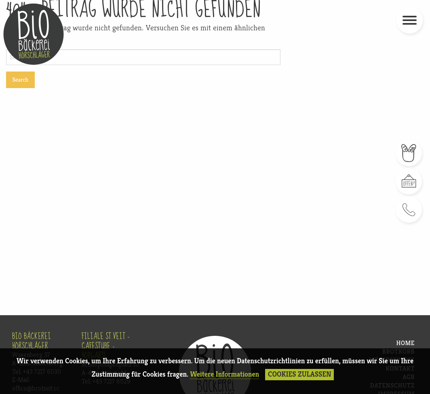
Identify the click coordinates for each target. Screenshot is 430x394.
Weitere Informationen (224, 374)
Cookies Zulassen (299, 374)
